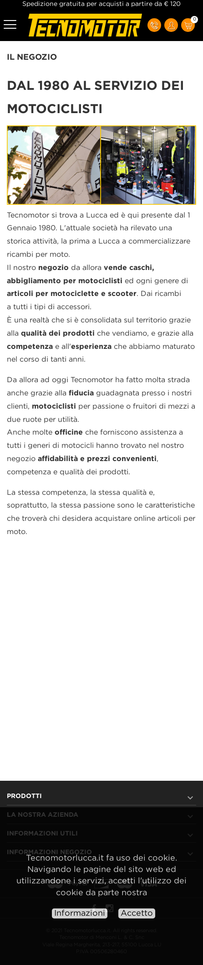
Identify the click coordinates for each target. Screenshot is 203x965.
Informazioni (79, 913)
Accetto (137, 913)
